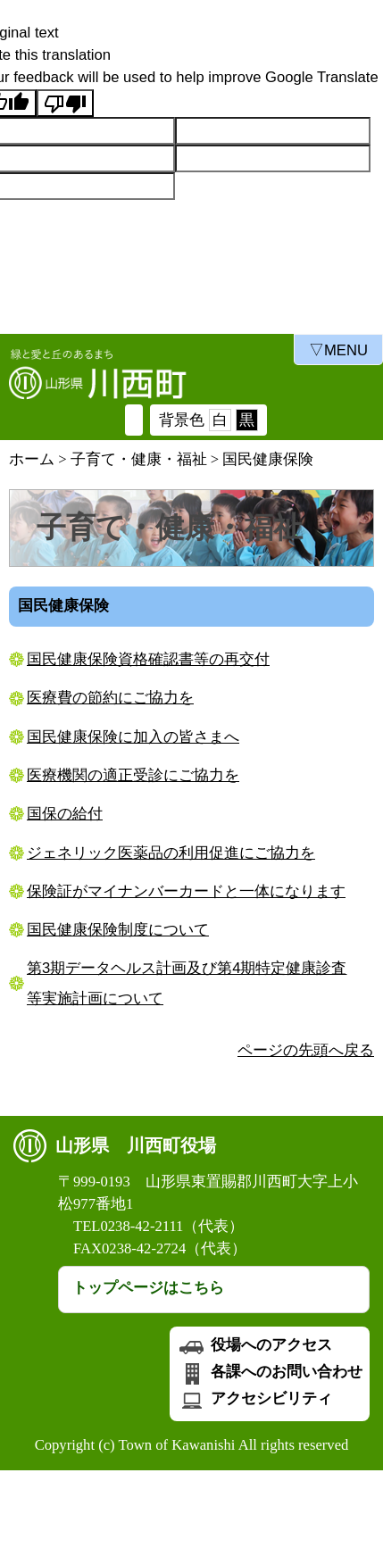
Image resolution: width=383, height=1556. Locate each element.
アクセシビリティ (254, 1398)
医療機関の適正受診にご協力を (133, 775)
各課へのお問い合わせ (269, 1371)
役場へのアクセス (254, 1344)
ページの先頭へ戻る (305, 1050)
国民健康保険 (267, 459)
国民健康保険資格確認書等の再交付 (148, 659)
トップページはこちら (148, 1287)
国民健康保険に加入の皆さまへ (133, 736)
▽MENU (338, 350)
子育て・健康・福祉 (139, 459)
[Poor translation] (65, 103)
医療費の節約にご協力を (110, 697)
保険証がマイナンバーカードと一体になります (186, 891)
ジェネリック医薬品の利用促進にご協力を (171, 853)
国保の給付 (65, 813)
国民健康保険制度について (118, 929)
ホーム (31, 459)
